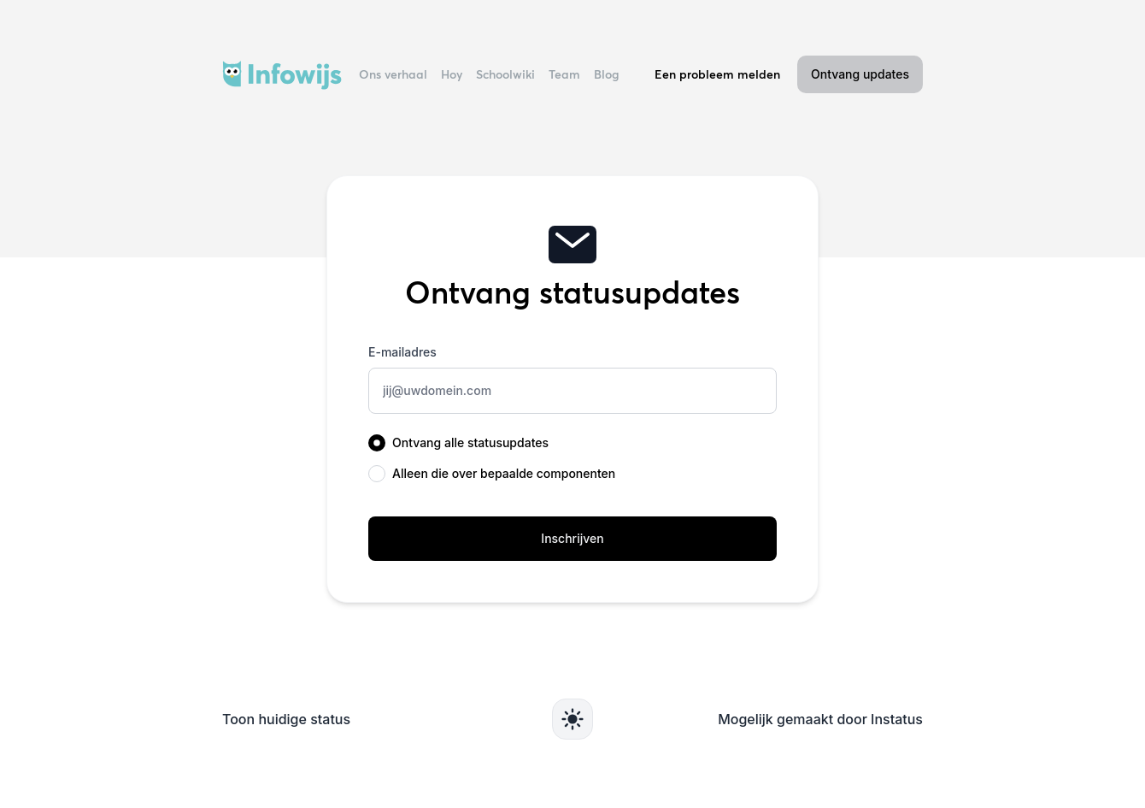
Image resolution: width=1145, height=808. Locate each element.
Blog (606, 74)
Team (564, 74)
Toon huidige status (286, 719)
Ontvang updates (860, 74)
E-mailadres (402, 352)
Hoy (451, 74)
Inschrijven (572, 538)
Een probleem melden (717, 74)
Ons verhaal (393, 74)
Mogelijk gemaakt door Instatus (820, 719)
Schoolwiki (505, 74)
